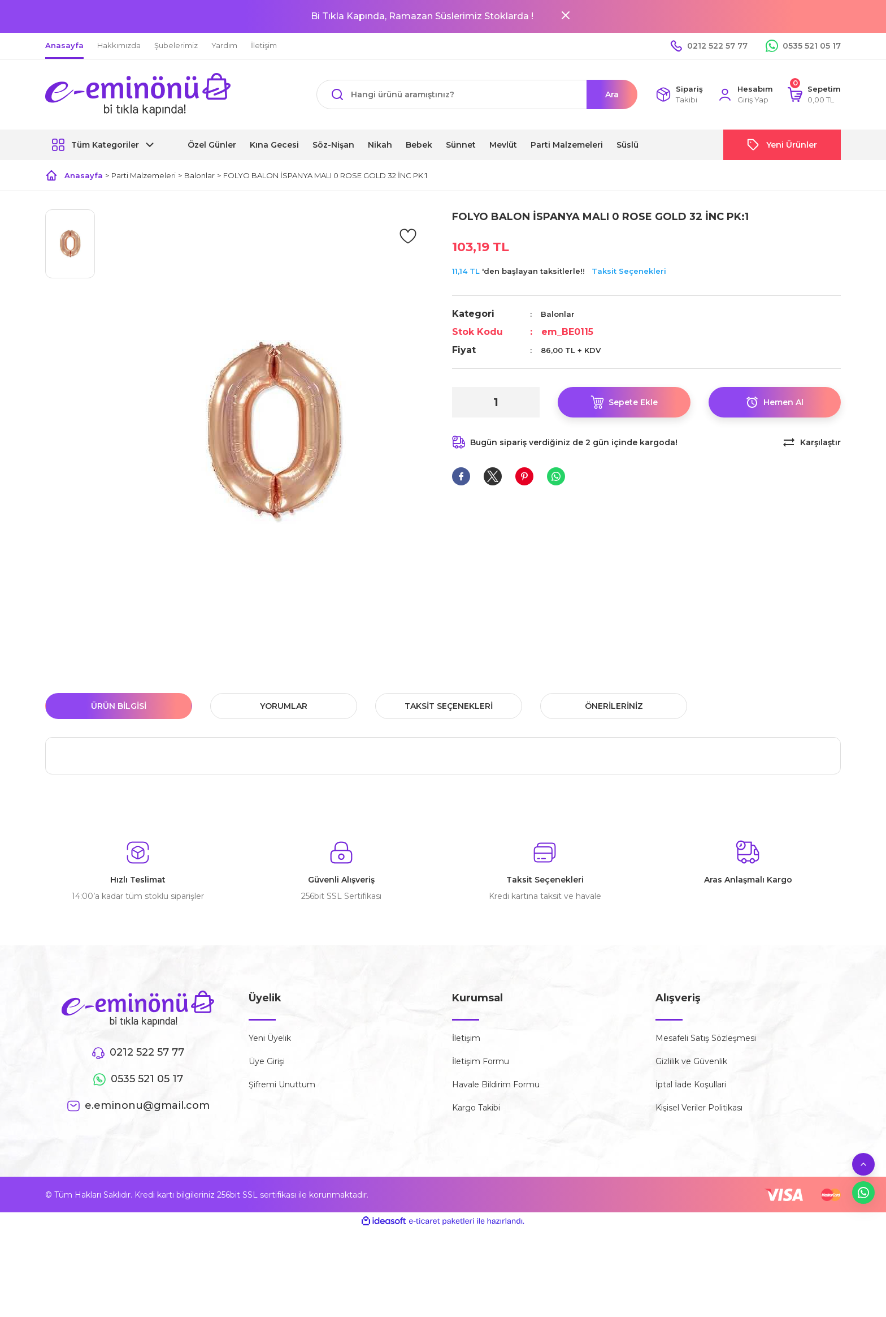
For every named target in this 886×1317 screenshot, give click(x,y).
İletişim (466, 1038)
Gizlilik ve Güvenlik (691, 1061)
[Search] (476, 94)
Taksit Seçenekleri (629, 271)
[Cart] (814, 95)
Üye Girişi (267, 1061)
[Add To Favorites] (408, 235)
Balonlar (558, 314)
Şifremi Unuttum (282, 1084)
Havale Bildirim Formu (496, 1084)
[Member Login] (745, 95)
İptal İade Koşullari (690, 1084)
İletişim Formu (480, 1061)
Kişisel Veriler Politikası (698, 1108)
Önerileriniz (614, 706)
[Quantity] (496, 402)
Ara (612, 94)
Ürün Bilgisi (118, 706)
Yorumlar (283, 706)
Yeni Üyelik (270, 1038)
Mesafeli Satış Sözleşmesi (705, 1038)
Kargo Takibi (476, 1108)
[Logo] (138, 94)
